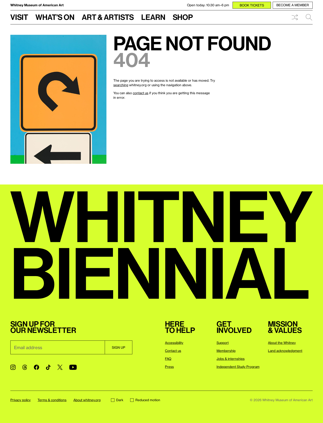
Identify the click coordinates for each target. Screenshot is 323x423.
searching (120, 85)
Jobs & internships (231, 359)
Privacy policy (20, 400)
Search (309, 17)
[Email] (57, 347)
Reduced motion (145, 400)
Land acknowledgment (285, 351)
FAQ (168, 359)
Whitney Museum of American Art (37, 5)
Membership (226, 351)
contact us (140, 93)
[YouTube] (73, 367)
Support (223, 343)
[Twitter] (60, 367)
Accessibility (174, 343)
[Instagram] (13, 367)
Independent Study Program (238, 367)
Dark (117, 400)
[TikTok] (48, 367)
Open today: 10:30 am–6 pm (208, 5)
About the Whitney (282, 343)
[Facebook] (36, 367)
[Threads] (24, 367)
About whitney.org (87, 400)
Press (169, 367)
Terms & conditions (52, 400)
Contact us (173, 351)
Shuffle (294, 17)
